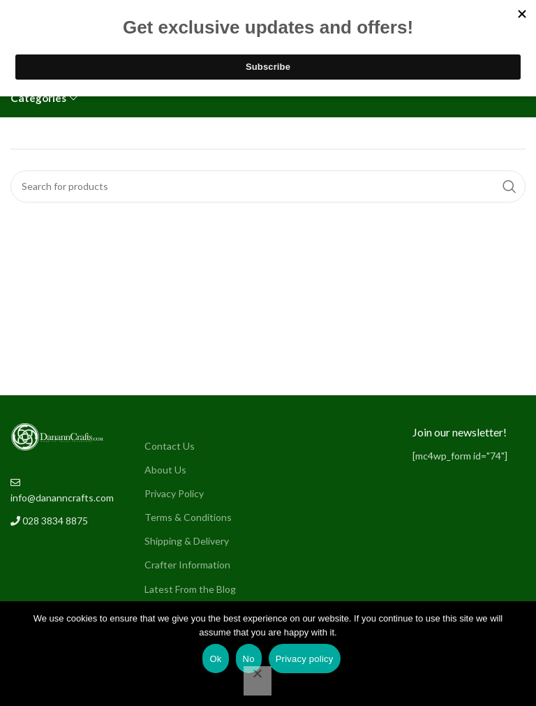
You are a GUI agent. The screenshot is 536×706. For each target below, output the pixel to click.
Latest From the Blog (190, 589)
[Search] (268, 186)
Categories (38, 98)
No (249, 659)
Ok (215, 659)
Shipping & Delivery (186, 541)
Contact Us (169, 446)
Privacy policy (305, 659)
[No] (257, 681)
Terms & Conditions (188, 517)
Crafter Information (187, 565)
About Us (165, 470)
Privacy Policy (174, 493)
